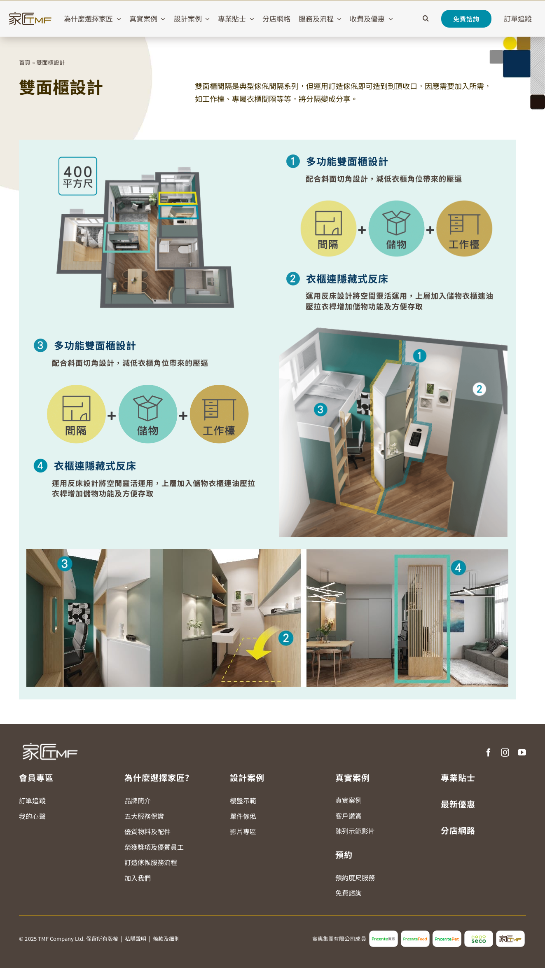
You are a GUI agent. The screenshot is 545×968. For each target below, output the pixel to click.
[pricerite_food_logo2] (415, 934)
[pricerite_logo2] (383, 934)
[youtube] (522, 752)
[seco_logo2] (478, 934)
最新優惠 (458, 804)
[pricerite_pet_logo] (447, 934)
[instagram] (505, 752)
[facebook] (488, 752)
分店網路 (458, 830)
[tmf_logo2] (510, 934)
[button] (426, 19)
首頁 (24, 62)
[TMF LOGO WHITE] (50, 740)
